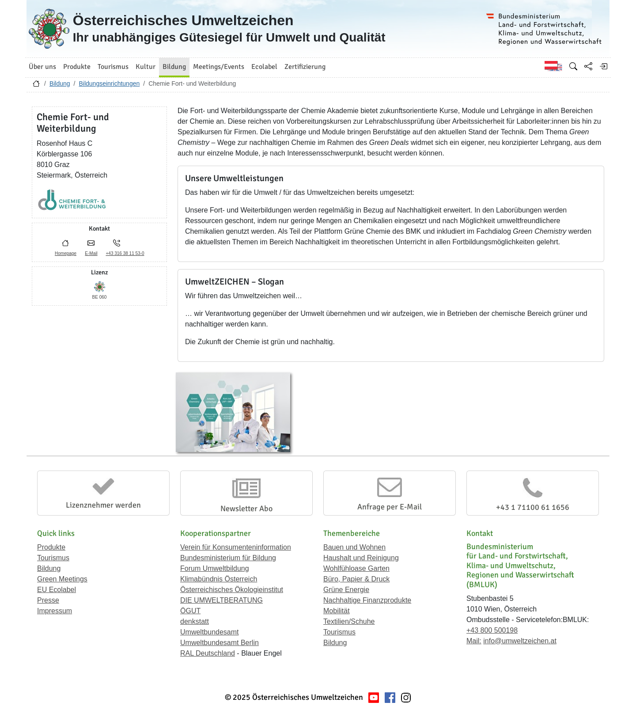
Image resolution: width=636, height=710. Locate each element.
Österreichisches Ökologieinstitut (231, 589)
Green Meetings (62, 579)
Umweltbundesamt (209, 632)
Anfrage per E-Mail (389, 507)
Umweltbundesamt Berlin (219, 642)
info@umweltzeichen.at (519, 641)
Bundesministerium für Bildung (228, 558)
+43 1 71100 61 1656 (532, 507)
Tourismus (53, 558)
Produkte (51, 547)
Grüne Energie (346, 589)
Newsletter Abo (246, 508)
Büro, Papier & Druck (356, 579)
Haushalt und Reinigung (361, 558)
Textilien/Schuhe (349, 621)
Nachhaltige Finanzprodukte (367, 600)
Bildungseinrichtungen (109, 83)
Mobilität (336, 611)
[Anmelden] (603, 66)
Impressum (54, 611)
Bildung (59, 83)
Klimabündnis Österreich (218, 579)
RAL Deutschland (207, 653)
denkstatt (194, 621)
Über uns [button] (42, 66)
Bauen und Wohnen (354, 547)
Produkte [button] (77, 66)
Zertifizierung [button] (305, 66)
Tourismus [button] (113, 66)
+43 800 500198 (492, 630)
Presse (48, 600)
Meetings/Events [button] (218, 66)
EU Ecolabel (56, 589)
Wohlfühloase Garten (356, 568)
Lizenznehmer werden (103, 505)
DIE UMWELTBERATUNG (221, 600)
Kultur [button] (145, 66)
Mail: (473, 641)
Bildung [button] (174, 66)
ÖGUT (190, 611)
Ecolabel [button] (264, 66)
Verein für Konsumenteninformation (235, 547)
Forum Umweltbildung (214, 568)
